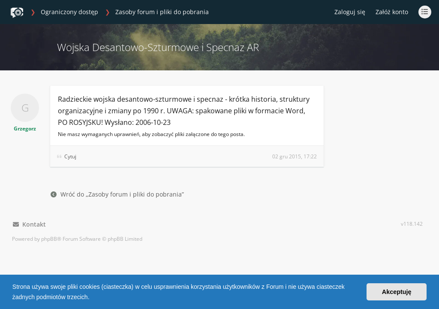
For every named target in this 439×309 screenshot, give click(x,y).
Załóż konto (392, 12)
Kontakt (29, 224)
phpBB (49, 238)
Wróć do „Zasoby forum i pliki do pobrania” (117, 194)
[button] (92, 298)
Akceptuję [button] (397, 291)
